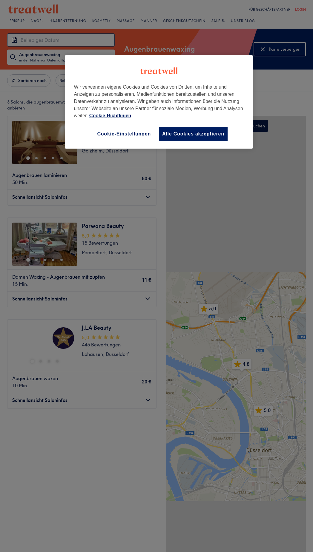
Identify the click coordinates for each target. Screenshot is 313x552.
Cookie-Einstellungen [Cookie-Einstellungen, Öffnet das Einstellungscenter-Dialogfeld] (124, 133)
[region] (159, 102)
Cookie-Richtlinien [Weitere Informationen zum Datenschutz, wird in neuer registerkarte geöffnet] (110, 115)
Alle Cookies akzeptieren (193, 133)
